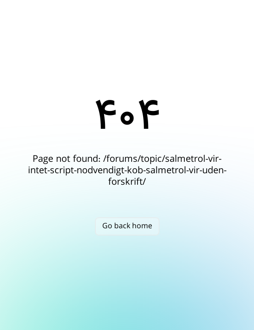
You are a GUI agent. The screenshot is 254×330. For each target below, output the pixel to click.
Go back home (127, 226)
